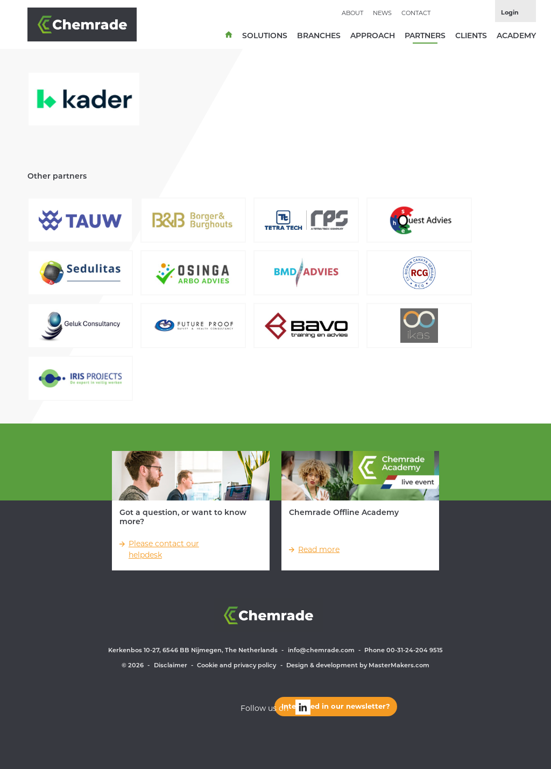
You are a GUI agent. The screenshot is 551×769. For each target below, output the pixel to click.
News (382, 13)
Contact (415, 13)
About (352, 13)
